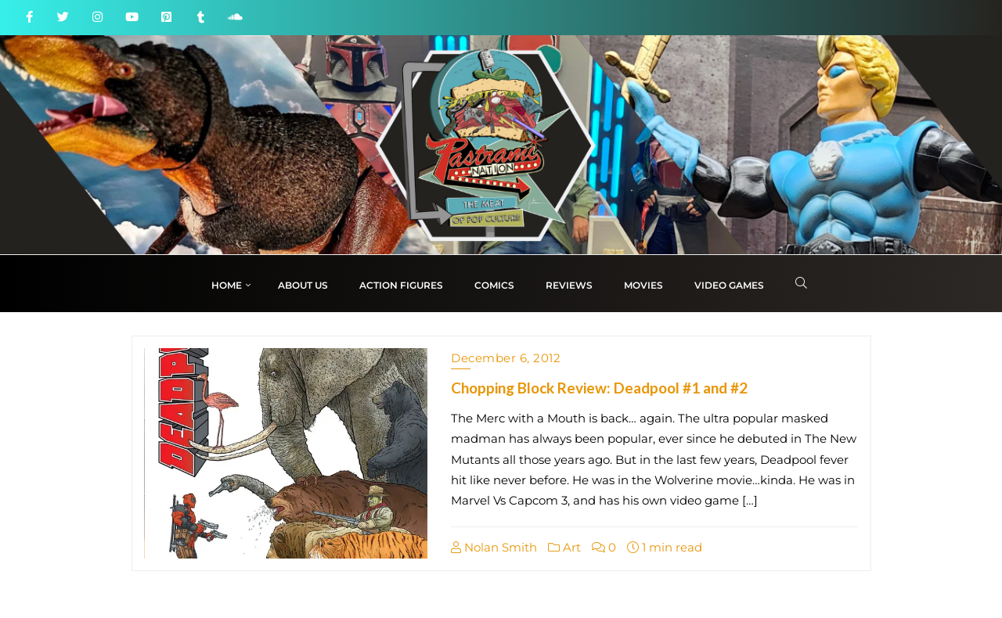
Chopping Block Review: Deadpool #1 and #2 (599, 388)
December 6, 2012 (505, 357)
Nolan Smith (494, 547)
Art (564, 547)
